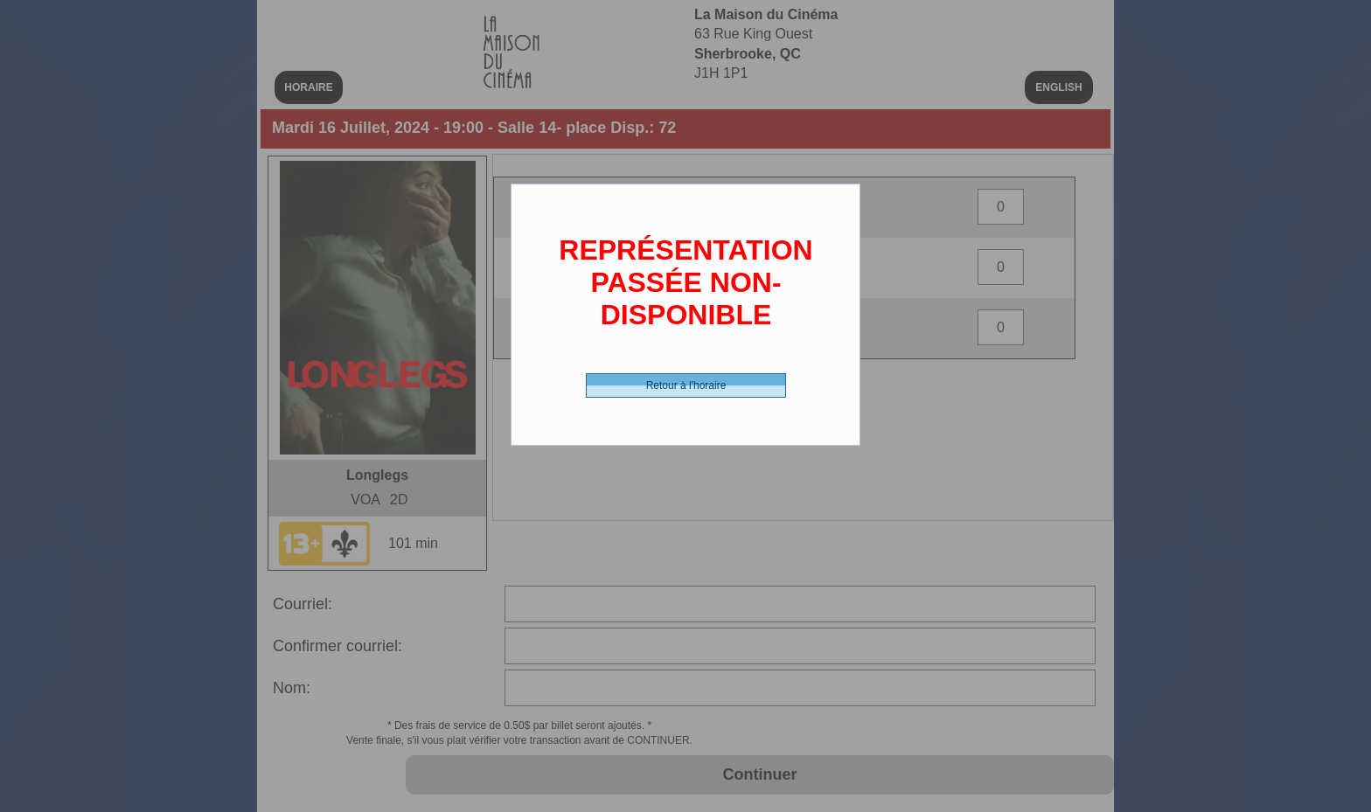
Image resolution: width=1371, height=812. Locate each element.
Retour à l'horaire (686, 385)
